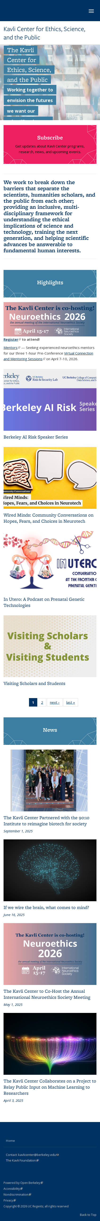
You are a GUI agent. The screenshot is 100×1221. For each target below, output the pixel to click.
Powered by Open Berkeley (23, 1183)
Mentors (12, 347)
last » (72, 703)
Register (12, 339)
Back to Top (88, 1215)
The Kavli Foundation (22, 1160)
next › (56, 703)
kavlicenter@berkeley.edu (38, 1155)
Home (10, 1140)
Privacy (10, 1200)
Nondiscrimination (17, 1195)
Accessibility (13, 1189)
